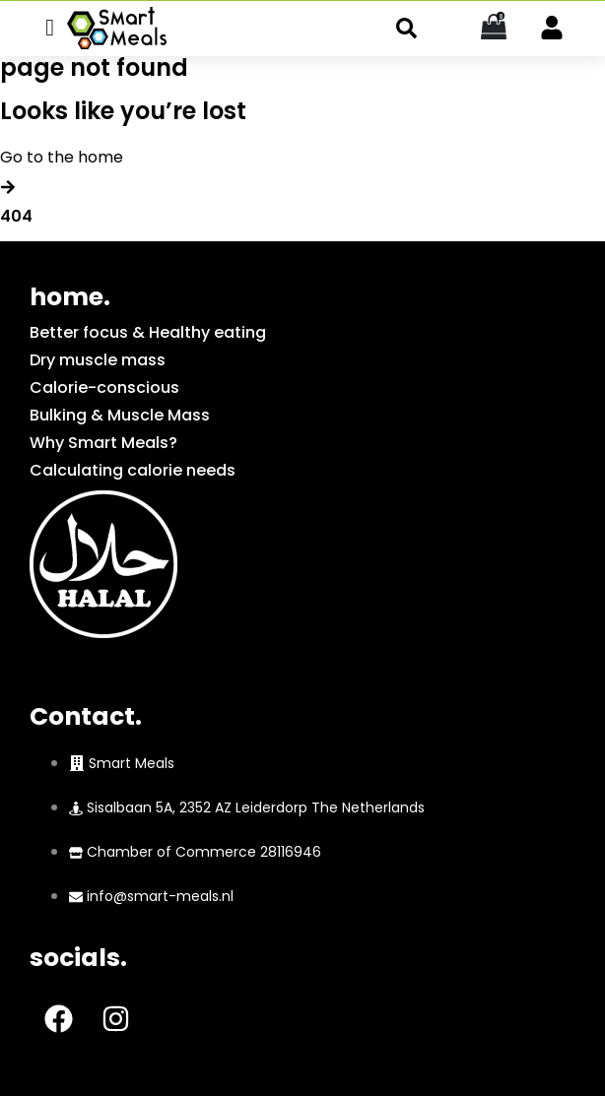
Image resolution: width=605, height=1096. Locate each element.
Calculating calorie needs (132, 470)
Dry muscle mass (98, 360)
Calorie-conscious (104, 387)
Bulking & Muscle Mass (120, 415)
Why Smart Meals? (103, 442)
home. (70, 297)
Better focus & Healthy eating (148, 332)
